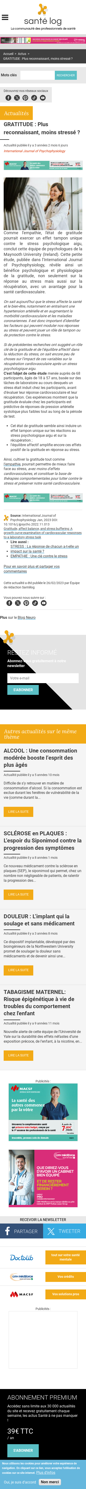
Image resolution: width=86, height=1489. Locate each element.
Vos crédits (66, 1277)
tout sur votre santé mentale (65, 1257)
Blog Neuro (27, 617)
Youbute (43, 97)
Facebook (8, 97)
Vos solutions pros (65, 1294)
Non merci (50, 1482)
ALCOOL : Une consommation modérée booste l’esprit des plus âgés (40, 757)
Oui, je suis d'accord (20, 1482)
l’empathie (12, 464)
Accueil (8, 54)
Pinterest (25, 97)
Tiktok (34, 97)
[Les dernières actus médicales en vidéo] (43, 1367)
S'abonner (23, 690)
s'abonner (23, 1450)
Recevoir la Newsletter (43, 1220)
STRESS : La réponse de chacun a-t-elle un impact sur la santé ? (45, 548)
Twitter (17, 97)
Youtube (44, 602)
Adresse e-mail (20, 670)
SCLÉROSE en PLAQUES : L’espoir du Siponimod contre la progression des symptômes (43, 840)
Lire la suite (18, 812)
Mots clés (9, 75)
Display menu (5, 17)
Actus (22, 54)
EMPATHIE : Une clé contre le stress (39, 556)
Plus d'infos (45, 1472)
